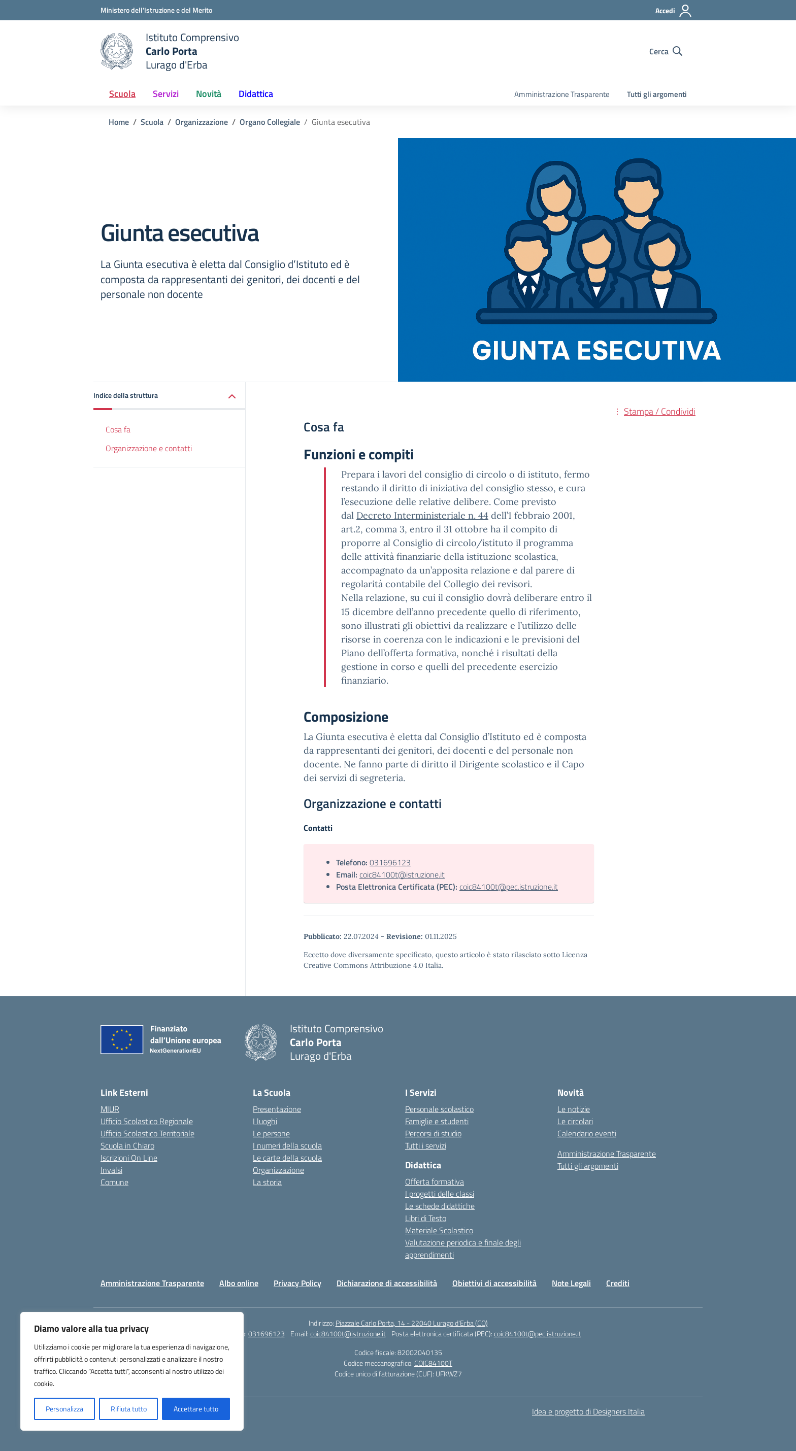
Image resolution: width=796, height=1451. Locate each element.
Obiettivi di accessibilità (494, 1283)
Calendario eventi (586, 1133)
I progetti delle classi (439, 1194)
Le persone (271, 1133)
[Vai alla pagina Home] (119, 122)
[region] (132, 1371)
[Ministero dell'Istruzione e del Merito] (156, 10)
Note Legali (571, 1283)
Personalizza (64, 1408)
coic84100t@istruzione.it (402, 874)
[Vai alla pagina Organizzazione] (201, 122)
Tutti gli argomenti (657, 94)
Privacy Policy (297, 1283)
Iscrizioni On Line (129, 1158)
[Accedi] (673, 10)
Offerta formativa (434, 1181)
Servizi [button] (166, 93)
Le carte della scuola (287, 1158)
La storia (267, 1182)
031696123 (390, 862)
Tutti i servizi (425, 1145)
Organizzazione (278, 1170)
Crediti (617, 1283)
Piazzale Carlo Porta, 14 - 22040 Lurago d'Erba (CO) (412, 1323)
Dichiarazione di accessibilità (387, 1283)
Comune (114, 1182)
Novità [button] (208, 93)
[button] (169, 396)
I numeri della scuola (287, 1145)
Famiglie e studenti (437, 1121)
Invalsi (111, 1170)
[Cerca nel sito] (665, 51)
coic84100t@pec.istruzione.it (508, 887)
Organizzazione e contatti (149, 448)
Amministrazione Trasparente (562, 94)
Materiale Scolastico (439, 1230)
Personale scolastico (439, 1109)
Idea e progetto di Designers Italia (588, 1411)
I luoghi (265, 1121)
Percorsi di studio (433, 1133)
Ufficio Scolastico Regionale (147, 1121)
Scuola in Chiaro (127, 1145)
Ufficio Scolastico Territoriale (147, 1133)
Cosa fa (118, 429)
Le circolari (575, 1121)
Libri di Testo (425, 1218)
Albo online (238, 1283)
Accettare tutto (196, 1408)
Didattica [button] (256, 93)
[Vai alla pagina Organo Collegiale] (270, 122)
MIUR (110, 1109)
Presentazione (277, 1109)
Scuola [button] (122, 93)
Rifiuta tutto (129, 1408)
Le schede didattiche (440, 1206)
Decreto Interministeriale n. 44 (422, 515)
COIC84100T (433, 1363)
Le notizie (573, 1109)
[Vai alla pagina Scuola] (152, 122)
